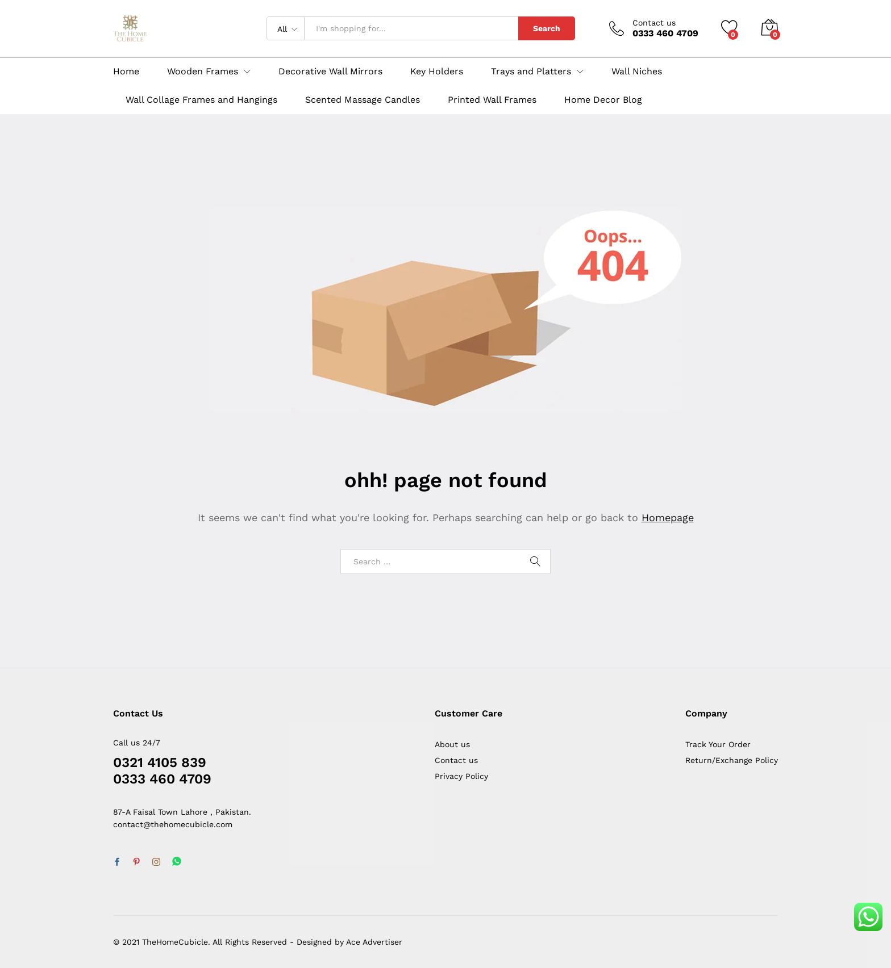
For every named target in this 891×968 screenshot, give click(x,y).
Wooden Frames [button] (202, 71)
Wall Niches (636, 71)
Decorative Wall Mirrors (330, 71)
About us (452, 744)
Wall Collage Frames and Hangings (201, 99)
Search (546, 28)
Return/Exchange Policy (731, 760)
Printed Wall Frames (492, 99)
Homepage (668, 517)
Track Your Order (718, 744)
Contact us (654, 22)
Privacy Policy (461, 776)
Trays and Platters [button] (531, 71)
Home (126, 71)
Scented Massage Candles (362, 99)
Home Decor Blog (603, 99)
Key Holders (436, 71)
